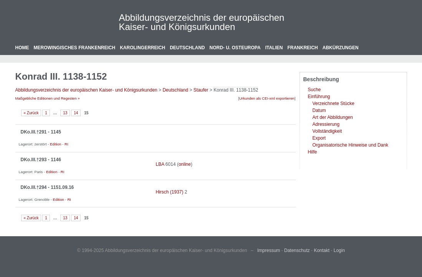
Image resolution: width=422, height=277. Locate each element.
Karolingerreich (142, 47)
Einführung (319, 96)
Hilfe (312, 152)
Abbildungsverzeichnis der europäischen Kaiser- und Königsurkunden (202, 22)
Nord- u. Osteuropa (235, 47)
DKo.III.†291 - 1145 (41, 132)
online (185, 164)
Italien (274, 47)
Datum (319, 110)
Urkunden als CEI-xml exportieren (267, 98)
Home (22, 47)
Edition (55, 144)
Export (319, 138)
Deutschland (187, 47)
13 (65, 113)
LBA (160, 164)
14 (76, 113)
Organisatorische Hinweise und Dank (350, 145)
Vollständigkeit (327, 131)
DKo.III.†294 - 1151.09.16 (47, 187)
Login (339, 250)
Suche (314, 89)
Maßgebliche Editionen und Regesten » (47, 98)
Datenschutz (297, 250)
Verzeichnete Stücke (333, 103)
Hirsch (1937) (170, 192)
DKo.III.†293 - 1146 (41, 159)
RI (66, 144)
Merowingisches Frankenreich (75, 47)
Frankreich (302, 47)
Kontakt (321, 250)
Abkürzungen (341, 47)
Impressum (268, 250)
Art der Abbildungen (333, 117)
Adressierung (326, 124)
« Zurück (31, 113)
